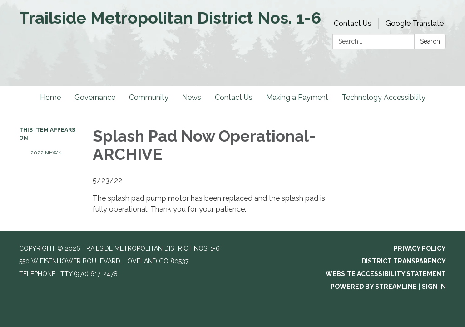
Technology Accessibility (383, 97)
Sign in (434, 286)
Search (430, 41)
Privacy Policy (420, 248)
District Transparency (403, 261)
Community (148, 97)
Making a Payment (297, 97)
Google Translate (415, 23)
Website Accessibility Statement (386, 273)
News (191, 97)
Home (50, 97)
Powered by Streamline (374, 286)
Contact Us (352, 23)
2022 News (45, 152)
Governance (94, 97)
